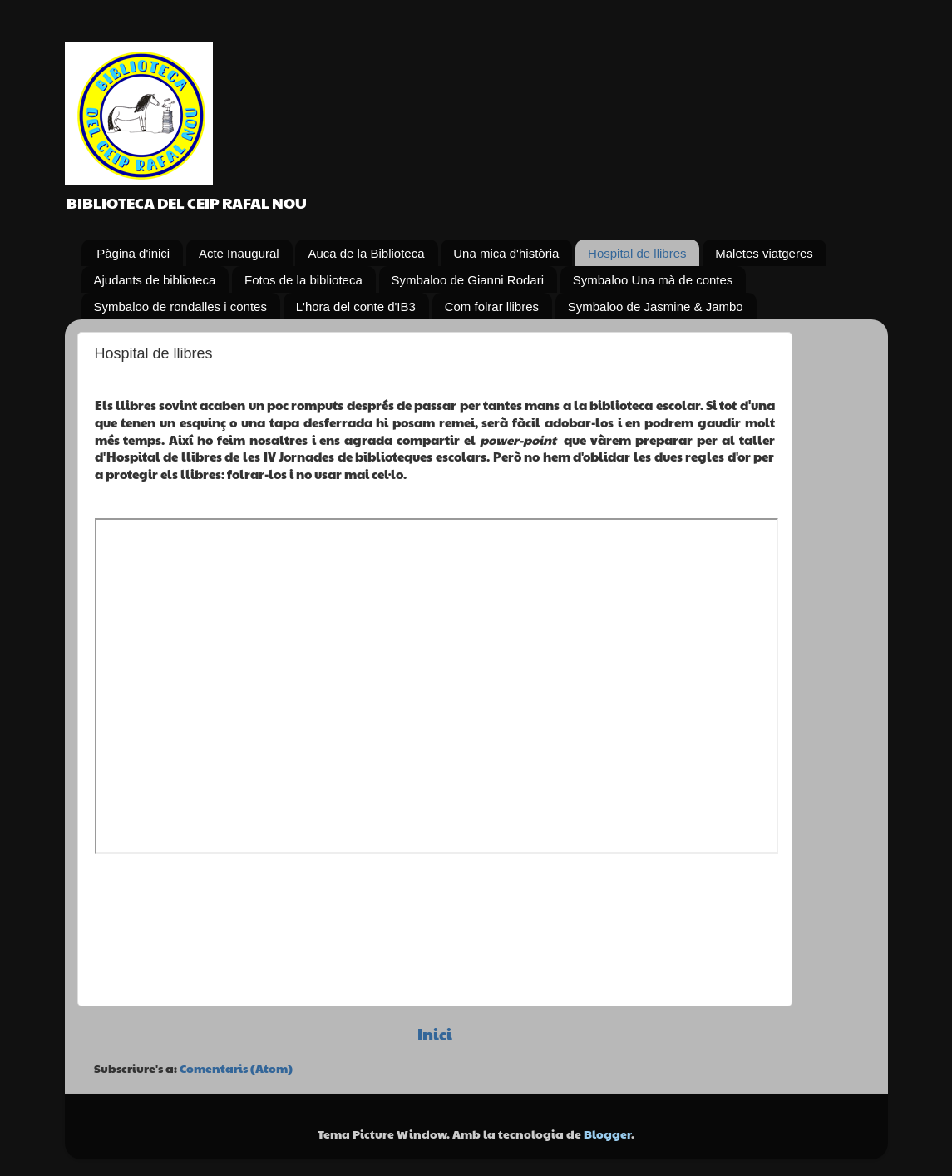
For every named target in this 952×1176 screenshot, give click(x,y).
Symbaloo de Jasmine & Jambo (655, 306)
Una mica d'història (506, 253)
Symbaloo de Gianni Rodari (468, 280)
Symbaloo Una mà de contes (653, 280)
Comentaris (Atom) (236, 1068)
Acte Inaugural (239, 253)
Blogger (607, 1134)
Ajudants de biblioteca (155, 280)
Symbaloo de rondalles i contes (180, 306)
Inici (434, 1034)
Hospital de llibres (637, 253)
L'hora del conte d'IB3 (356, 306)
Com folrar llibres (492, 306)
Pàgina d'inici (133, 253)
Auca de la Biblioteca (366, 253)
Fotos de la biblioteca (303, 280)
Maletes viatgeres (764, 253)
